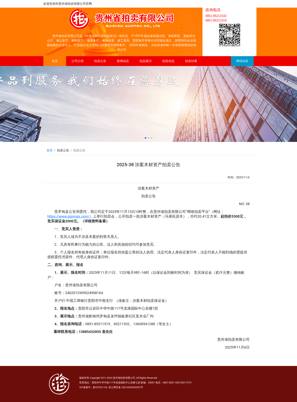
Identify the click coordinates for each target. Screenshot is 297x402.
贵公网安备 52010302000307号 (126, 387)
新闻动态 (123, 61)
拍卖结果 (191, 61)
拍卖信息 (168, 61)
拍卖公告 (100, 61)
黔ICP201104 (100, 387)
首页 (55, 61)
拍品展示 (146, 61)
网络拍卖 (242, 61)
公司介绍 (77, 61)
